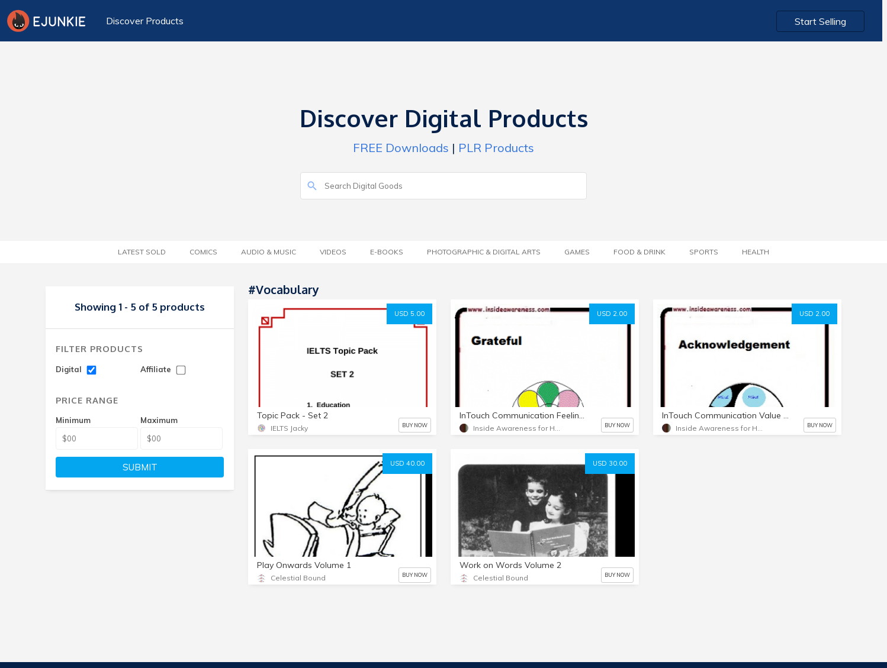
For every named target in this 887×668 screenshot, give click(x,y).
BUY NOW (415, 425)
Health (755, 251)
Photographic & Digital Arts (484, 251)
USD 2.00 (612, 313)
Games (577, 251)
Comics (203, 251)
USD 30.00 (610, 463)
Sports (703, 251)
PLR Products (496, 147)
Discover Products (145, 21)
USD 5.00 (409, 313)
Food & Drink (639, 251)
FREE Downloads (401, 147)
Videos (333, 251)
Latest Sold (142, 251)
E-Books (386, 251)
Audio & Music (268, 251)
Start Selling (825, 21)
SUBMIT (140, 467)
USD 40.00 (407, 463)
